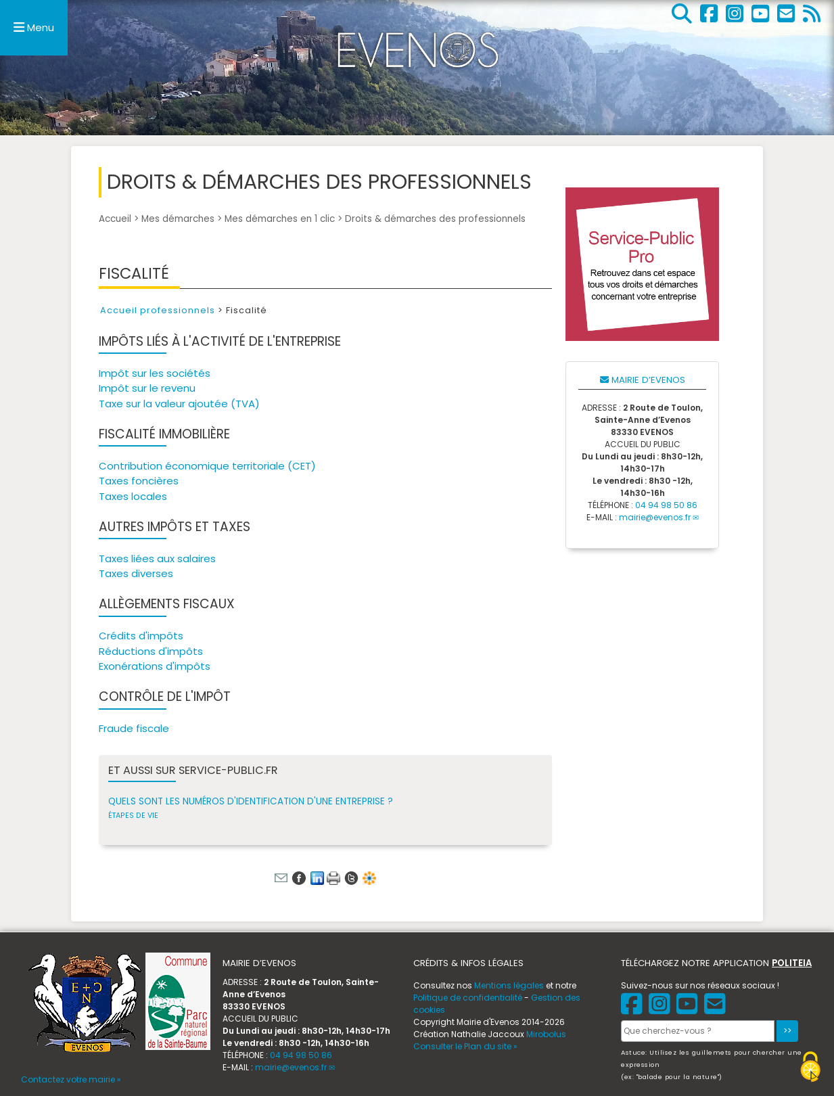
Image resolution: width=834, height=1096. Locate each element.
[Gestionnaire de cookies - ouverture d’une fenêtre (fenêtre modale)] (810, 1069)
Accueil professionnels (159, 310)
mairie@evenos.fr (655, 517)
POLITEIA (792, 963)
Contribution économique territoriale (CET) (207, 466)
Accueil (115, 218)
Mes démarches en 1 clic (280, 218)
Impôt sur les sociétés (154, 373)
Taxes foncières (139, 481)
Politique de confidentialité (467, 997)
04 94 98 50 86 (666, 505)
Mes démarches (177, 218)
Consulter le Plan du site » (465, 1046)
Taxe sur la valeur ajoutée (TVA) (179, 403)
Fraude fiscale (134, 728)
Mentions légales (509, 985)
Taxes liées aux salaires (157, 558)
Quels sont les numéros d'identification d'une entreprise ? (250, 801)
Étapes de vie (133, 815)
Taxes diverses (136, 573)
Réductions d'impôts (151, 651)
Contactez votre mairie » (71, 1079)
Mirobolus (546, 1034)
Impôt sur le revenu (147, 388)
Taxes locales (133, 496)
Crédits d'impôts (141, 636)
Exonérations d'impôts (154, 666)
